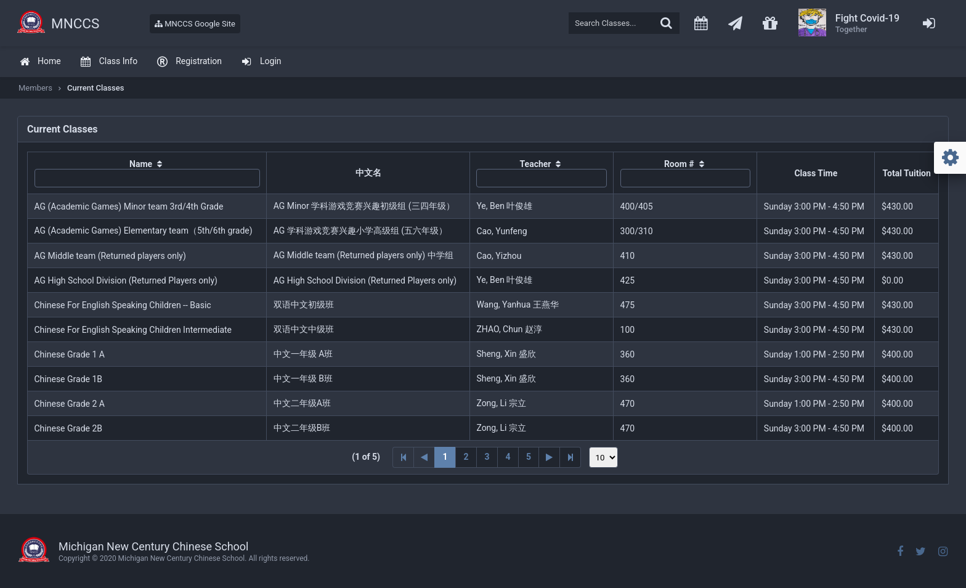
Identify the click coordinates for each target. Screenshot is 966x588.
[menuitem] (40, 61)
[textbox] (624, 23)
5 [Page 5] (528, 457)
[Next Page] (549, 457)
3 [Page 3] (486, 457)
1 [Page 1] (444, 457)
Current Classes (95, 87)
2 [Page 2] (465, 457)
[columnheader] (147, 173)
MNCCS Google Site (195, 23)
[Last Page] (570, 457)
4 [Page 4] (507, 457)
